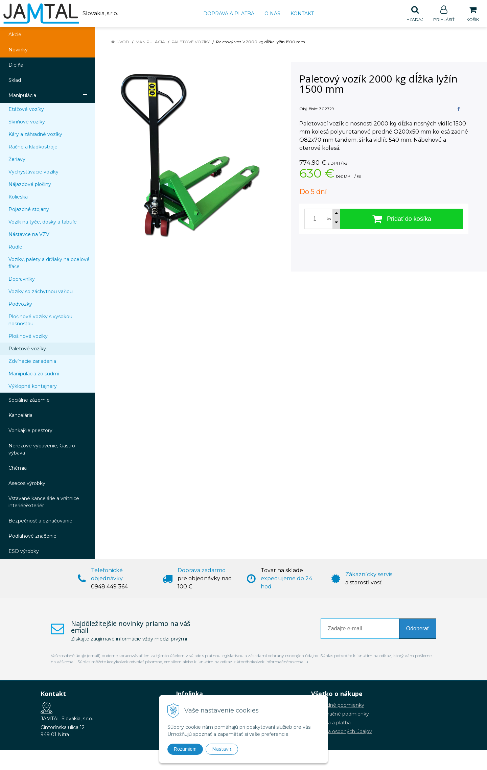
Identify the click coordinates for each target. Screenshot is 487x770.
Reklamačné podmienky (340, 714)
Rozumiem (185, 749)
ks (329, 219)
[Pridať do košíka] (401, 219)
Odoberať (417, 629)
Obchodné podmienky (337, 705)
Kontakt (302, 13)
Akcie (14, 35)
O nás (272, 13)
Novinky (18, 50)
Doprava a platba (228, 13)
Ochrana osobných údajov (341, 732)
